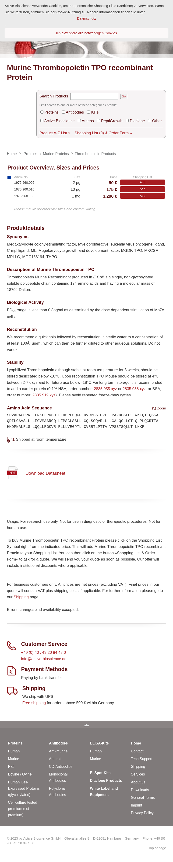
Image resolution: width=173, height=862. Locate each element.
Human (14, 751)
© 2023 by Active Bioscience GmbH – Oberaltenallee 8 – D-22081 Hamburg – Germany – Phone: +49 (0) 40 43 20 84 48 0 (86, 841)
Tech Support (141, 759)
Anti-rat (55, 759)
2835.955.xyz (105, 389)
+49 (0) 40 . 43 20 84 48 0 (43, 652)
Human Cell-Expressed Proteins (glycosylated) (23, 788)
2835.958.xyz (134, 389)
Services (138, 774)
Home (136, 743)
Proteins (51, 112)
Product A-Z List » (54, 133)
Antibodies (75, 112)
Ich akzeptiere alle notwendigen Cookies (86, 33)
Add (142, 182)
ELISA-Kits (99, 743)
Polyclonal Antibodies (57, 791)
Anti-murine (58, 751)
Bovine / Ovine (20, 774)
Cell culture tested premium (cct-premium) (22, 808)
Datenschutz (86, 18)
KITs (95, 112)
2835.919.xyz (44, 395)
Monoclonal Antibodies (58, 777)
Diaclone (137, 121)
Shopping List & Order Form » (103, 133)
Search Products (53, 96)
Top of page (157, 848)
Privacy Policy (142, 813)
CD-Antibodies (61, 767)
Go (124, 96)
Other (157, 121)
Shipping (21, 597)
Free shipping (34, 703)
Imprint (136, 805)
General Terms (143, 798)
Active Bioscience (59, 121)
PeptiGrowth (111, 121)
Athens (88, 121)
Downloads (140, 790)
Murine (13, 759)
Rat (11, 767)
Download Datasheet (45, 473)
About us (138, 782)
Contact (137, 751)
